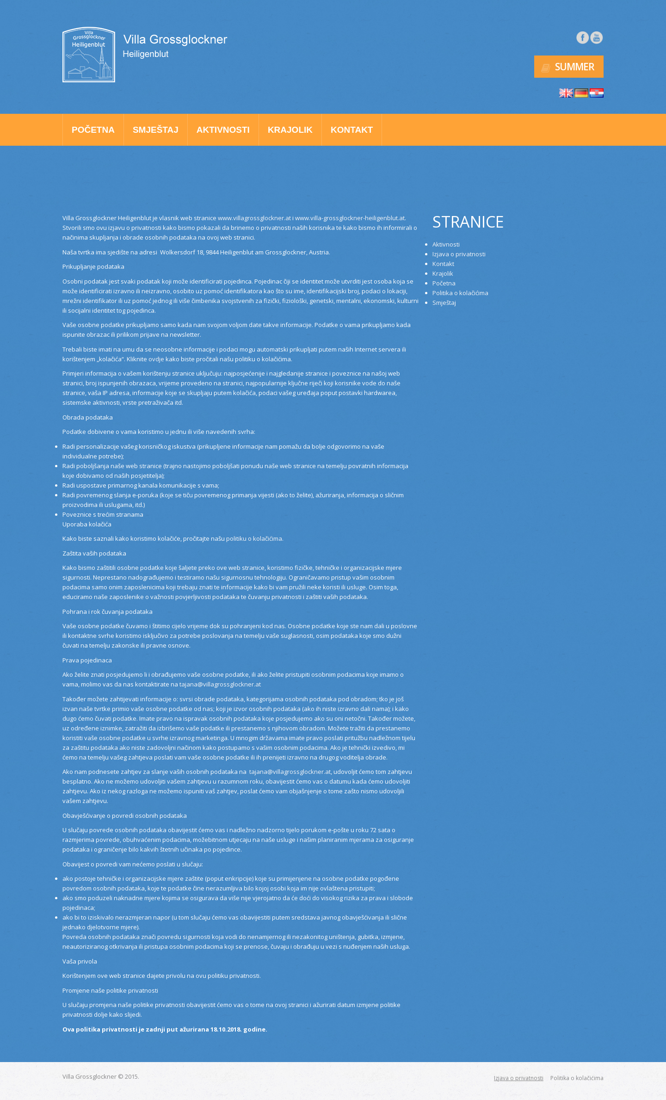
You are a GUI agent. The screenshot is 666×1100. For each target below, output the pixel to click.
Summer (574, 65)
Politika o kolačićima (460, 291)
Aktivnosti (223, 128)
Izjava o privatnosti (459, 252)
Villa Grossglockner (89, 1074)
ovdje (156, 356)
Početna (93, 128)
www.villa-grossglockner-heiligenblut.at (350, 216)
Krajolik (290, 128)
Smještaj (156, 128)
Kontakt (352, 128)
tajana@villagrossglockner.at (220, 682)
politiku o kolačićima (254, 536)
